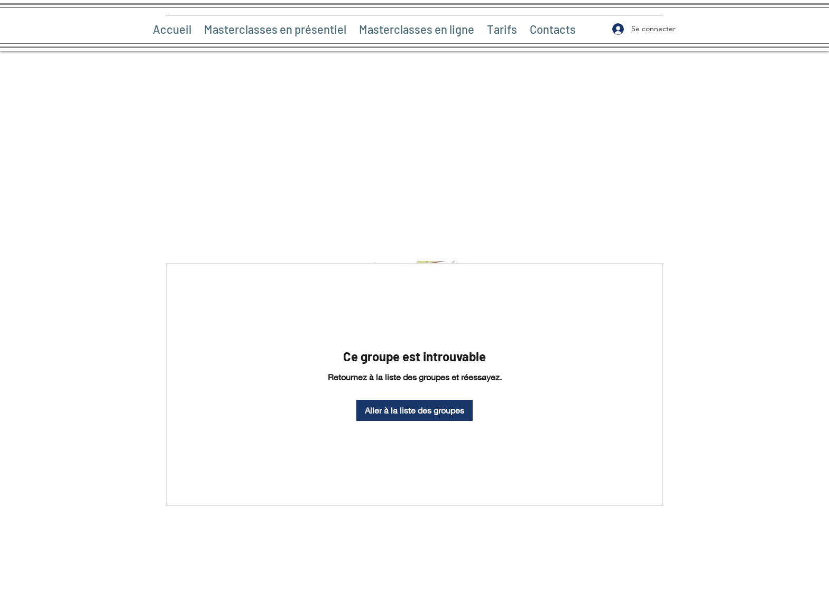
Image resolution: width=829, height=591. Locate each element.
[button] (275, 29)
